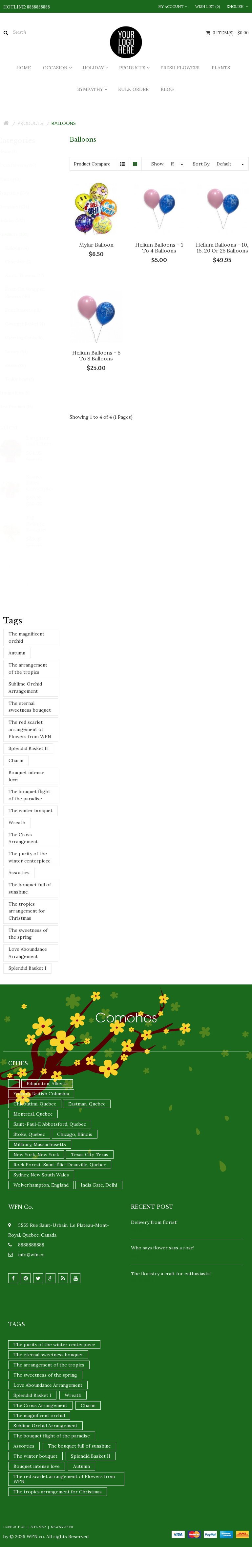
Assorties (19, 873)
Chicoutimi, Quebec (34, 1104)
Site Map (38, 1527)
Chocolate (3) (24, 262)
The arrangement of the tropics (28, 668)
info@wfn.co (31, 1255)
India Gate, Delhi (99, 1185)
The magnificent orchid (26, 637)
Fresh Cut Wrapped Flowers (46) (31, 293)
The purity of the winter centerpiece (30, 857)
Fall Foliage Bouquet (42, 523)
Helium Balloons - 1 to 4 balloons (159, 247)
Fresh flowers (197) (23, 165)
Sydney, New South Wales (41, 1175)
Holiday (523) (18, 220)
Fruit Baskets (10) (29, 310)
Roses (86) (21, 365)
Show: (157, 164)
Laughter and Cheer (45, 440)
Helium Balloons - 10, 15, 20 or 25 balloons (222, 247)
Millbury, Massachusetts (39, 1144)
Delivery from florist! (154, 1222)
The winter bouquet (30, 810)
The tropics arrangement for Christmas (27, 911)
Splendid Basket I (27, 968)
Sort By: (201, 164)
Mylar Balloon (96, 245)
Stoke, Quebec (29, 1134)
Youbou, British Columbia (41, 1094)
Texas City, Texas (89, 1154)
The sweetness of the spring (28, 933)
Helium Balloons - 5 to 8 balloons (96, 355)
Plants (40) (16, 179)
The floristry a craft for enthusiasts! (171, 1274)
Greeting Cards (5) (30, 337)
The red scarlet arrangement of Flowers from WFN (30, 729)
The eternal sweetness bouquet (30, 706)
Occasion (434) (20, 207)
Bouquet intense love (26, 776)
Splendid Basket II (28, 748)
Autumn (17, 653)
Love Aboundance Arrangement (28, 952)
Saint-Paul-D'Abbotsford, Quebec (49, 1124)
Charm (16, 760)
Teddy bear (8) (25, 379)
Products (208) (19, 234)
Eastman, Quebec (86, 1104)
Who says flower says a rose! (162, 1248)
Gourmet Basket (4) (31, 324)
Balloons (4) (23, 248)
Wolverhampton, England (41, 1185)
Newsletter (62, 1527)
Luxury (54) (22, 352)
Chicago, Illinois (74, 1134)
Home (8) (14, 151)
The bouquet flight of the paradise (29, 795)
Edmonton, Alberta (47, 1083)
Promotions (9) (20, 393)
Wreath (17, 823)
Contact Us (14, 1527)
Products (30, 123)
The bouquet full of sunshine (30, 888)
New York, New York (36, 1154)
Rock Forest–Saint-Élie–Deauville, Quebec (59, 1165)
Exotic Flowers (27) (30, 275)
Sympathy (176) (20, 193)
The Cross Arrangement (23, 838)
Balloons (64, 123)
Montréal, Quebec (32, 1114)
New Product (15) (22, 406)
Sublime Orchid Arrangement (25, 687)
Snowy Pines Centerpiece (46, 482)
